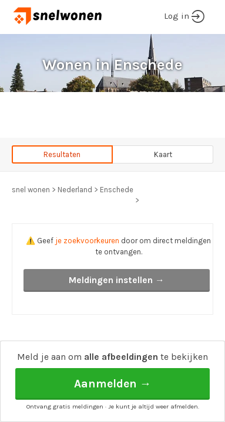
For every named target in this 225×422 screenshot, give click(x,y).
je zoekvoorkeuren (87, 240)
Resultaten (61, 154)
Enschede (116, 189)
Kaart (163, 154)
